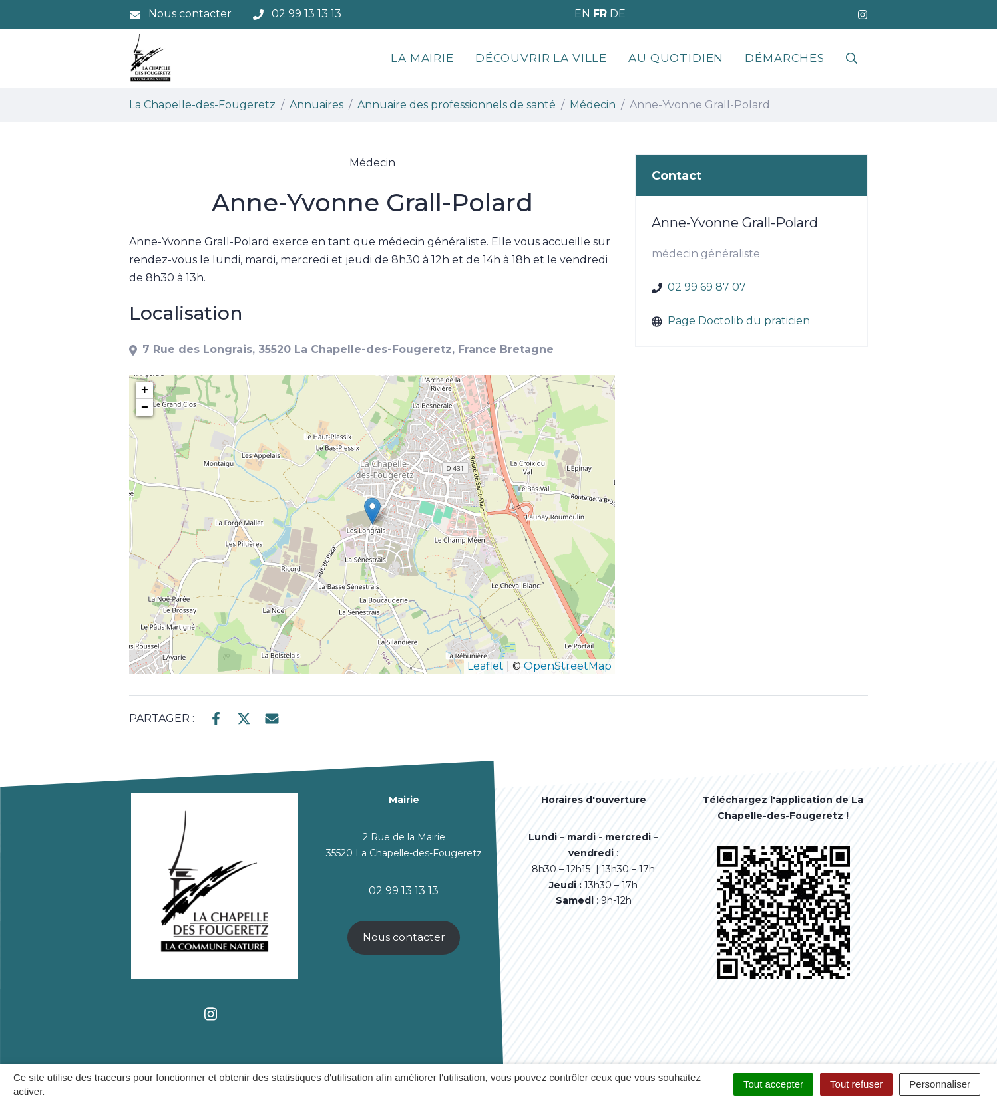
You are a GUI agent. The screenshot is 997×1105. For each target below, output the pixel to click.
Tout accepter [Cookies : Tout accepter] (773, 1084)
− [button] (144, 408)
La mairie (422, 57)
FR (600, 13)
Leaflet (485, 666)
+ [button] (144, 390)
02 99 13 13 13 (404, 890)
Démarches (785, 57)
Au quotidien (675, 57)
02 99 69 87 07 (707, 287)
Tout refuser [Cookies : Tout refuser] (856, 1084)
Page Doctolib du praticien (739, 320)
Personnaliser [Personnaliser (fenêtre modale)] (939, 1084)
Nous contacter (404, 937)
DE (618, 13)
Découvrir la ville (541, 57)
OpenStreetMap (568, 666)
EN (582, 13)
